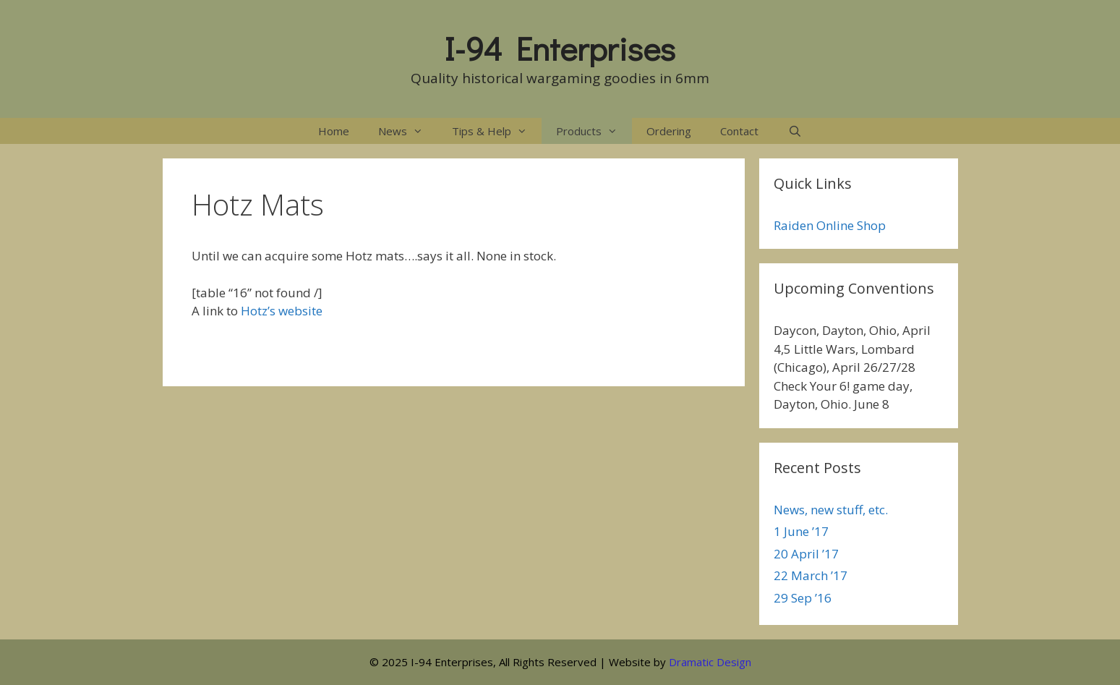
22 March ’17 (810, 575)
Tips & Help (497, 131)
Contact (739, 131)
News (407, 131)
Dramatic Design (710, 662)
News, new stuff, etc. (831, 509)
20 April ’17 (806, 553)
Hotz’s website (281, 310)
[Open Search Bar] (794, 131)
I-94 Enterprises (560, 48)
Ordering (668, 131)
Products (594, 131)
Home (333, 131)
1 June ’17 (801, 531)
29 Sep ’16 (803, 598)
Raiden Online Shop (830, 225)
